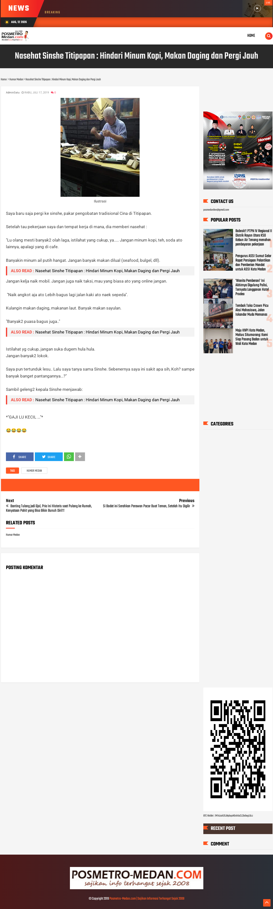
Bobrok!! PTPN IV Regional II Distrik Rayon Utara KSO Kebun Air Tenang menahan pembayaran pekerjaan (253, 238)
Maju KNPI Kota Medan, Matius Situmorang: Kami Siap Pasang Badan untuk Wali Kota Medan (251, 337)
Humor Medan (34, 470)
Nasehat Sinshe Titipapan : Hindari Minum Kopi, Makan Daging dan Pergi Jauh (107, 270)
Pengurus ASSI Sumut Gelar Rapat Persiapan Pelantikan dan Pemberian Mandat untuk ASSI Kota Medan (253, 263)
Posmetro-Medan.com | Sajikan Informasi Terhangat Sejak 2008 (146, 899)
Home (251, 35)
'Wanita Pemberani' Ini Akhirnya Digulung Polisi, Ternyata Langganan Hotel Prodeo (252, 287)
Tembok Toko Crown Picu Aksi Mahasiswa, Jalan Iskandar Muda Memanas (252, 310)
